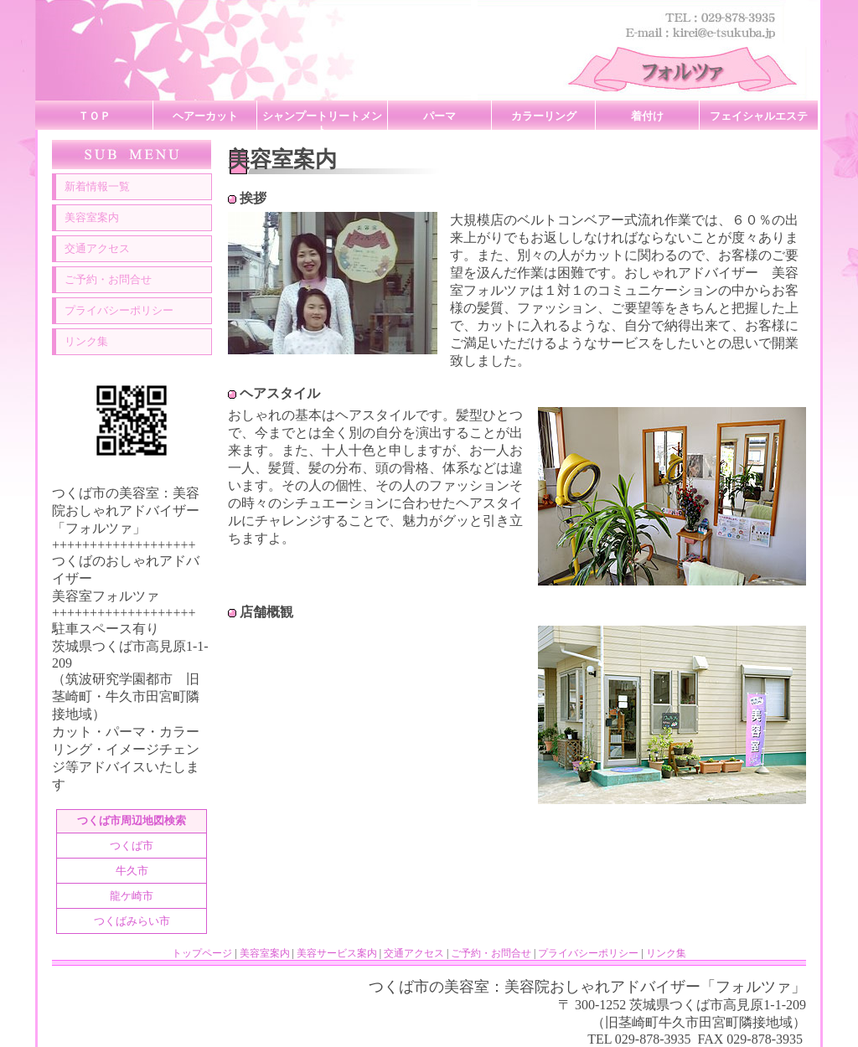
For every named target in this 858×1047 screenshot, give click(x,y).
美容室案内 (92, 218)
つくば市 (131, 846)
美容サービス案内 (337, 953)
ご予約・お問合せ (108, 280)
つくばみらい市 (132, 921)
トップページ (202, 953)
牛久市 (132, 871)
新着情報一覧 (97, 187)
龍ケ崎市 (131, 896)
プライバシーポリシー (119, 311)
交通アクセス (97, 249)
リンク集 (86, 342)
